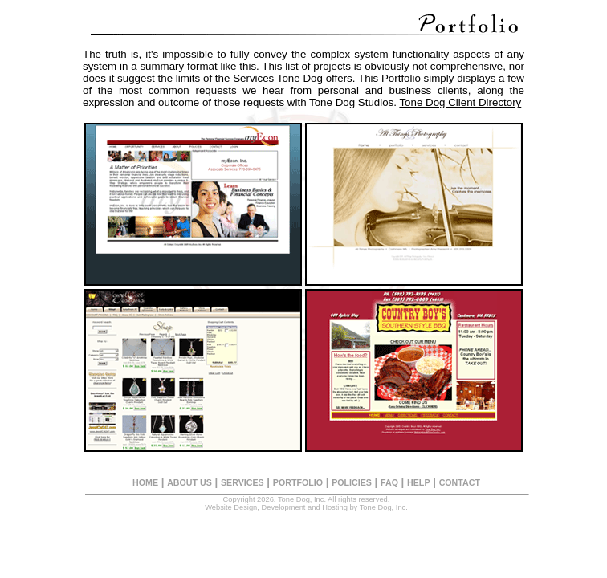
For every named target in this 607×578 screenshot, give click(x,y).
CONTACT (459, 482)
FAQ (389, 482)
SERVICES (242, 482)
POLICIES (352, 482)
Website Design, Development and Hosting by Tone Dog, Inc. (306, 507)
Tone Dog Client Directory (460, 102)
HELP (418, 482)
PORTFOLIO (298, 482)
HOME (145, 482)
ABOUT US (189, 482)
